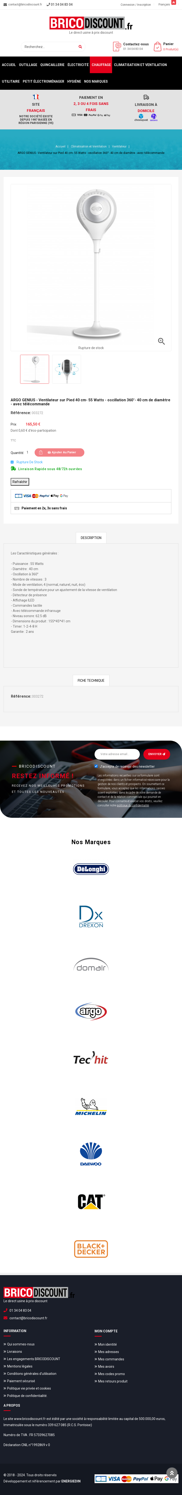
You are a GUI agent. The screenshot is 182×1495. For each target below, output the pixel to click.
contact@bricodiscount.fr (28, 1318)
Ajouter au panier (62, 452)
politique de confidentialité (133, 805)
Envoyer (156, 754)
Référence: (21, 413)
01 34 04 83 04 (133, 49)
